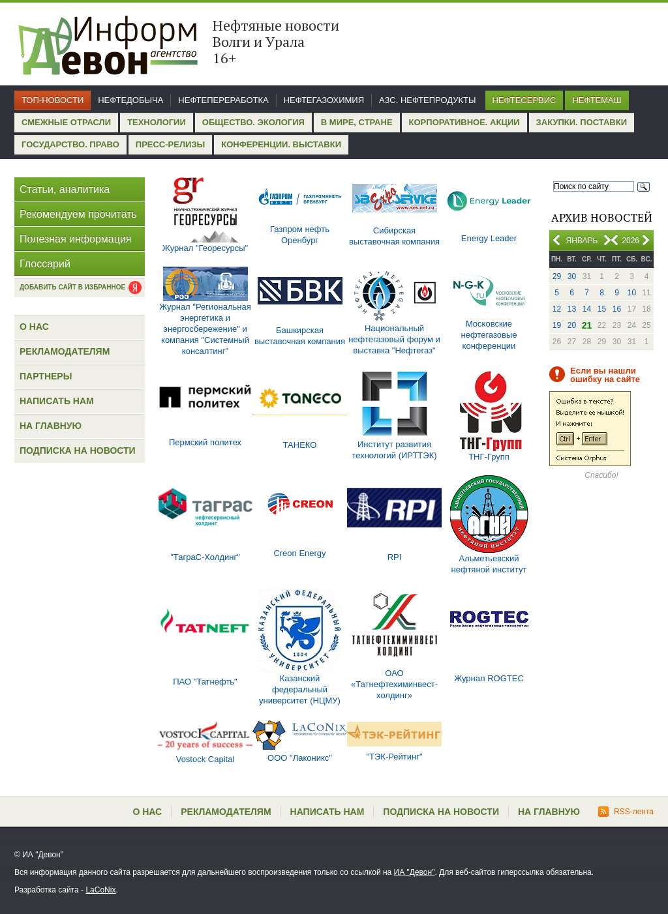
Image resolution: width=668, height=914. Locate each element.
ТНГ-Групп (488, 457)
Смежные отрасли (66, 122)
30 (572, 276)
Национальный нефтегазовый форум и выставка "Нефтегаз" (394, 339)
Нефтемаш (596, 100)
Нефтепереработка (223, 100)
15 (602, 309)
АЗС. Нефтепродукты (427, 100)
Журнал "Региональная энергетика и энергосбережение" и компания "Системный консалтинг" (204, 329)
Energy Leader (489, 238)
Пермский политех (205, 442)
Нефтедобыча (130, 100)
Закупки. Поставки (581, 122)
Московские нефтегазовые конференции (489, 335)
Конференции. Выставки (281, 144)
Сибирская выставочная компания (394, 236)
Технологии (156, 122)
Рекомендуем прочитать (78, 214)
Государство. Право (70, 144)
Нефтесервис (524, 100)
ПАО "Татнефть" (205, 681)
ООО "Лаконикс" (299, 758)
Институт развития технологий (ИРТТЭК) (394, 449)
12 (557, 309)
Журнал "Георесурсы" (205, 248)
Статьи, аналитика (65, 189)
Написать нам (57, 401)
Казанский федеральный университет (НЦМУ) (300, 689)
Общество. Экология (253, 122)
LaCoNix (100, 889)
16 (617, 309)
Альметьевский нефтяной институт (489, 563)
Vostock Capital (205, 759)
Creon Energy (299, 553)
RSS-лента (626, 811)
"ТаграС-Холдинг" (205, 557)
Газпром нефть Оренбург (299, 234)
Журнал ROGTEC (489, 678)
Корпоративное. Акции (464, 122)
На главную (51, 425)
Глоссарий (45, 263)
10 (632, 292)
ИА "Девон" (414, 872)
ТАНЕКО (300, 445)
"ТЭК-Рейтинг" (394, 756)
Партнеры (46, 376)
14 (587, 309)
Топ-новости (53, 100)
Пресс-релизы (170, 144)
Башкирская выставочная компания (299, 335)
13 (572, 309)
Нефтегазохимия (324, 100)
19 (557, 325)
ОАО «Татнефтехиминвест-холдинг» (394, 684)
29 (557, 276)
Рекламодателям (65, 351)
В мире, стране (357, 122)
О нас (34, 326)
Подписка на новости (78, 450)
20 (572, 325)
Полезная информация (76, 238)
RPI (394, 557)
